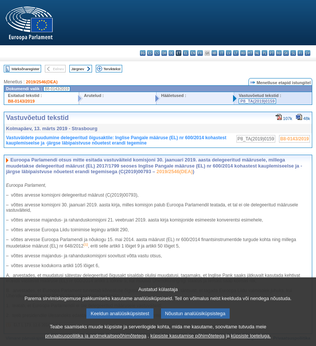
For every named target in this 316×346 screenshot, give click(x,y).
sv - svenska (307, 53)
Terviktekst (111, 69)
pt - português (272, 53)
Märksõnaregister (26, 69)
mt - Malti (250, 53)
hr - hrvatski (214, 53)
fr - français (200, 53)
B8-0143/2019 (21, 101)
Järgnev (77, 69)
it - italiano (221, 53)
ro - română (279, 53)
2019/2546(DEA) (42, 82)
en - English (193, 53)
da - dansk (164, 53)
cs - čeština (157, 53)
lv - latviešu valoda (229, 53)
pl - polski (264, 53)
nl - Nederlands (257, 53)
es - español (150, 53)
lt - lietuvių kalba (236, 53)
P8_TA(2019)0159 (257, 101)
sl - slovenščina (293, 53)
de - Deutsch (171, 53)
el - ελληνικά (186, 53)
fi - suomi (300, 53)
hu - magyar (243, 53)
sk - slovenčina (286, 53)
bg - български (143, 53)
